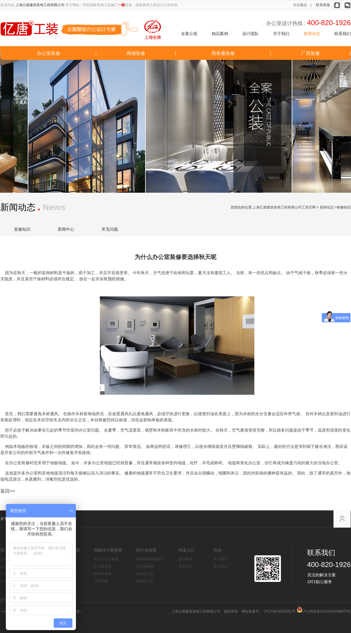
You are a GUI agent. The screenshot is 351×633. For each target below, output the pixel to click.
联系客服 (323, 5)
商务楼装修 (223, 53)
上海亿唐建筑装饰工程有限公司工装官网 (284, 207)
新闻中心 (66, 229)
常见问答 (185, 566)
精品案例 (220, 33)
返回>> (7, 490)
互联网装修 (145, 566)
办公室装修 (48, 53)
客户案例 (185, 559)
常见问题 (110, 229)
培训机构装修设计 (150, 559)
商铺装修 (135, 53)
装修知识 (22, 229)
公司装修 (101, 581)
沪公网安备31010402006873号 (327, 611)
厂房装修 (310, 53)
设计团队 (250, 33)
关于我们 (281, 33)
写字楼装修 (102, 566)
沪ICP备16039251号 (279, 611)
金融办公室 (145, 581)
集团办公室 (145, 574)
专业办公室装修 (106, 559)
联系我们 (342, 33)
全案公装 (189, 33)
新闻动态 (312, 33)
